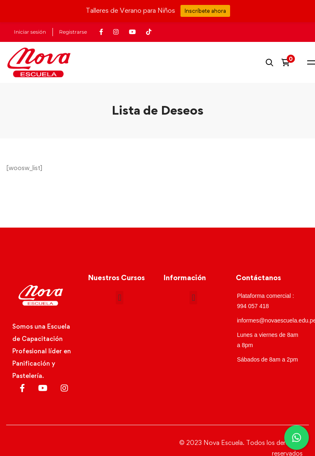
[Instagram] (64, 388)
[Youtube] (43, 388)
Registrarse (73, 32)
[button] (119, 297)
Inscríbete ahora (205, 10)
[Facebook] (22, 388)
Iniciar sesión (30, 32)
